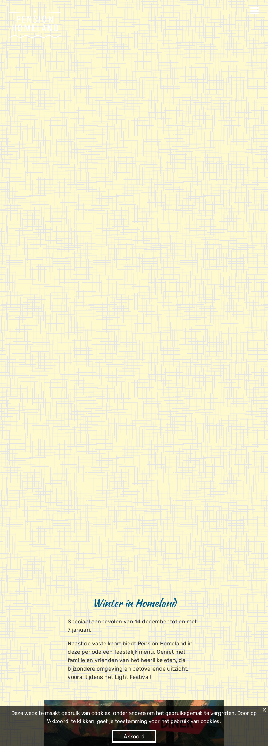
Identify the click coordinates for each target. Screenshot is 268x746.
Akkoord (134, 736)
